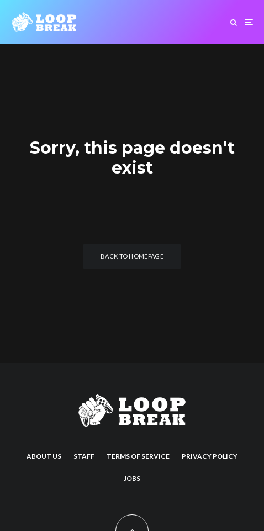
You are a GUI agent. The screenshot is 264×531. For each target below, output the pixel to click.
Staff (83, 456)
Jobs (132, 478)
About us (44, 456)
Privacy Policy (209, 456)
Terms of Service (138, 456)
